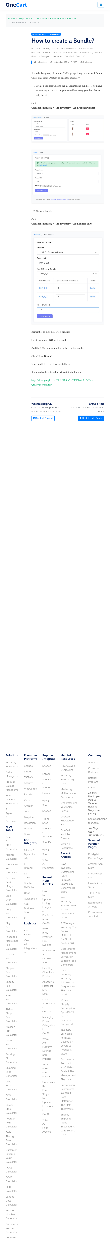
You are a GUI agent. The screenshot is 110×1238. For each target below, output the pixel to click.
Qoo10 (27, 834)
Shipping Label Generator (11, 1071)
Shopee (28, 765)
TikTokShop (30, 777)
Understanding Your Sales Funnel (69, 806)
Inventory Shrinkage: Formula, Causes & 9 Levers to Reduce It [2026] (67, 1041)
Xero (26, 918)
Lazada (28, 771)
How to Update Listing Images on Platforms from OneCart (47, 907)
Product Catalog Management (13, 785)
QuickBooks (31, 898)
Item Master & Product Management (56, 18)
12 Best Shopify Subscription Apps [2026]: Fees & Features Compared (68, 1012)
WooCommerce (33, 788)
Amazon (28, 805)
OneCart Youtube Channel (65, 834)
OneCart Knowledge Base (67, 820)
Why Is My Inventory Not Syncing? (47, 936)
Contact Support (43, 418)
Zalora (27, 800)
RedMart (29, 794)
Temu (27, 811)
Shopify (28, 783)
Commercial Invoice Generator (12, 1228)
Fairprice (29, 817)
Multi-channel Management (13, 799)
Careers (92, 787)
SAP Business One (29, 908)
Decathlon (30, 822)
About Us (93, 762)
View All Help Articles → (46, 1127)
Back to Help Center (91, 418)
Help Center (25, 18)
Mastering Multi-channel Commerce (68, 793)
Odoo (27, 893)
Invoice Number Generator (11, 1214)
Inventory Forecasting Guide (67, 779)
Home (11, 18)
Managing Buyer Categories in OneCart (48, 1025)
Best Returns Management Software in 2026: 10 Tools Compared (68, 956)
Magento (29, 828)
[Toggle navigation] (101, 5)
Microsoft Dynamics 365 (29, 854)
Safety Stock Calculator (11, 1109)
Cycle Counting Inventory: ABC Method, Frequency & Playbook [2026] (68, 982)
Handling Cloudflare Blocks (48, 972)
